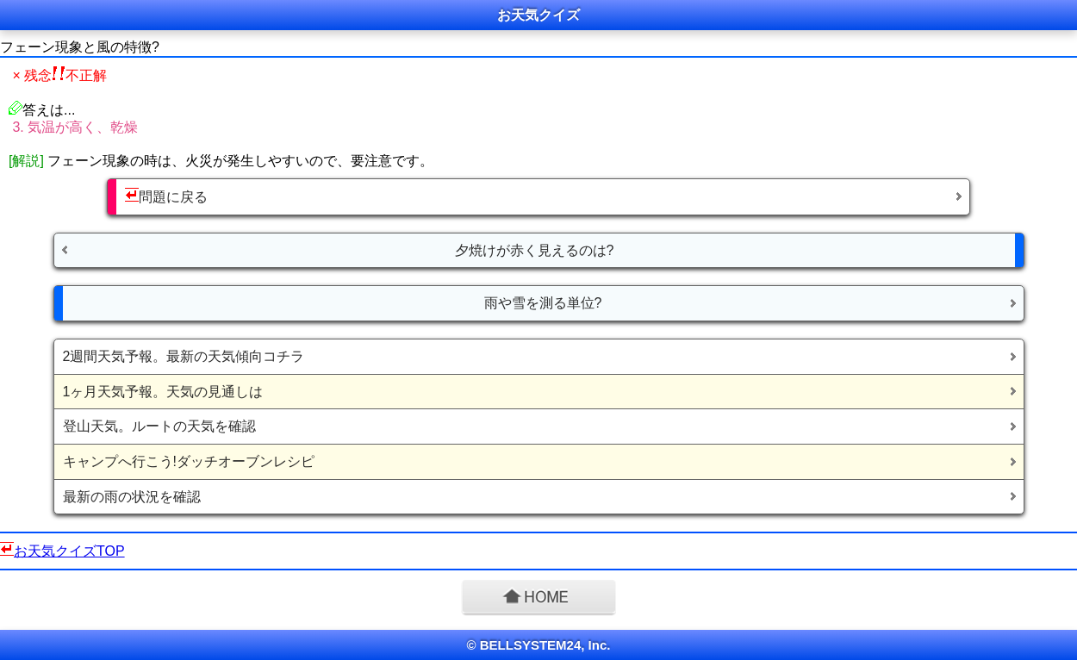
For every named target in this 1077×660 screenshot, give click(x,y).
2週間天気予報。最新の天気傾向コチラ (184, 356)
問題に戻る (166, 196)
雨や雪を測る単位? (543, 303)
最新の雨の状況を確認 (132, 496)
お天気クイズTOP (69, 551)
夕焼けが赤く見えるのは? (534, 250)
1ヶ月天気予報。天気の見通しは (163, 391)
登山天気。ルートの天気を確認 (159, 426)
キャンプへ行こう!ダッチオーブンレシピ (188, 461)
